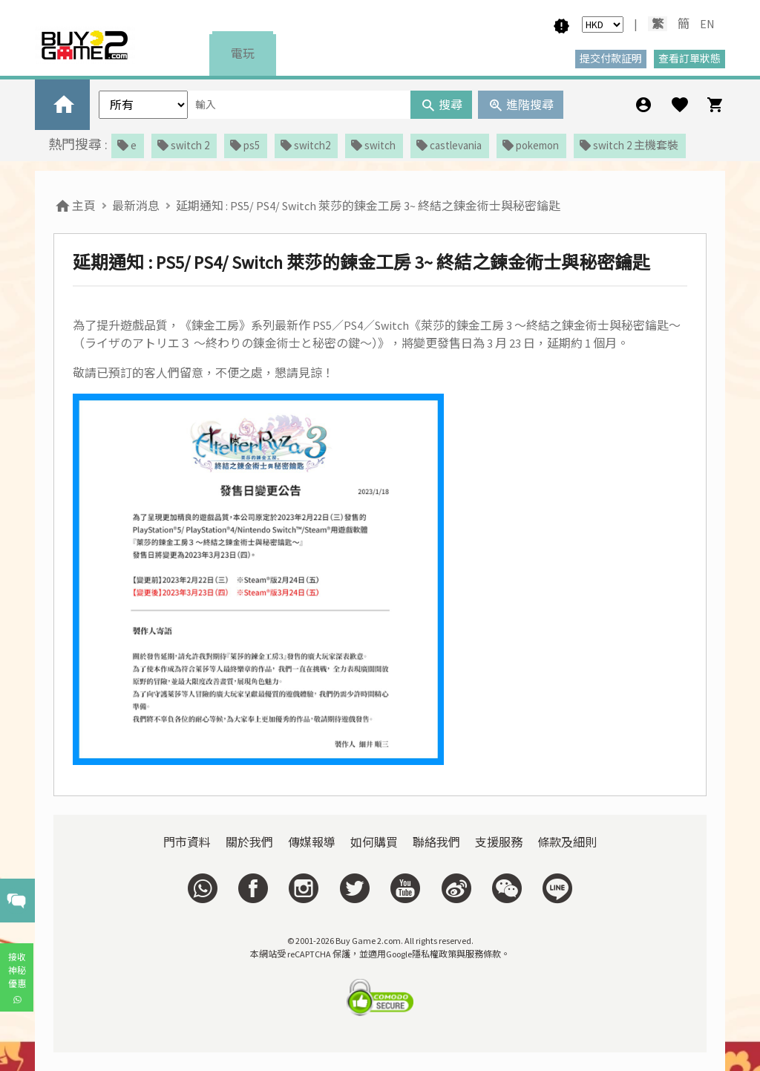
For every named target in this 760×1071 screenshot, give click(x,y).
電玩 (243, 53)
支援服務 (498, 842)
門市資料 (187, 842)
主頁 (74, 205)
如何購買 (374, 842)
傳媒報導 (311, 842)
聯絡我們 (436, 842)
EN (707, 23)
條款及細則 (567, 842)
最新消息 (136, 205)
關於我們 (249, 842)
